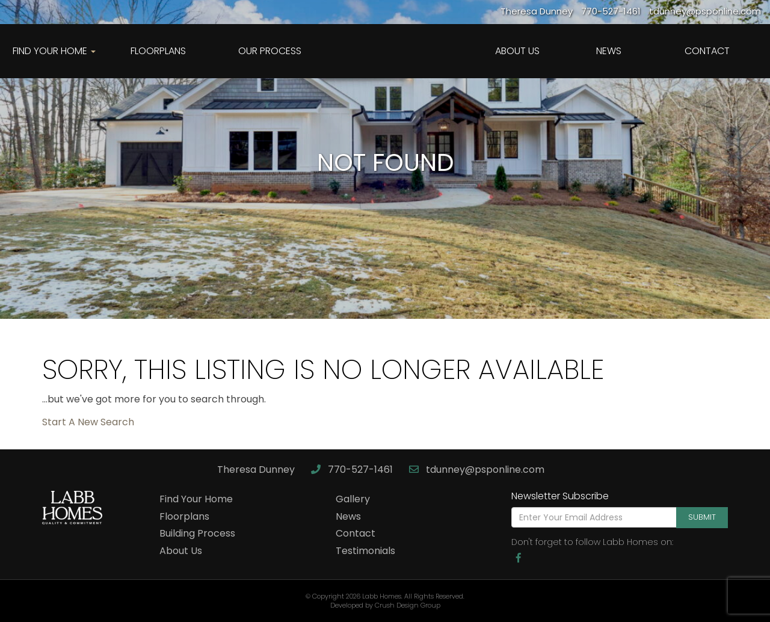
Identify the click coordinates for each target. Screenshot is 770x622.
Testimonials (365, 551)
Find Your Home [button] (54, 51)
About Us (517, 51)
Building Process (197, 533)
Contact (707, 51)
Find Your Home (196, 499)
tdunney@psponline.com (476, 469)
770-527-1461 (353, 469)
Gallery (353, 499)
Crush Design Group (407, 605)
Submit (702, 517)
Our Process (269, 51)
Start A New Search (88, 422)
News (608, 51)
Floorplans (158, 51)
